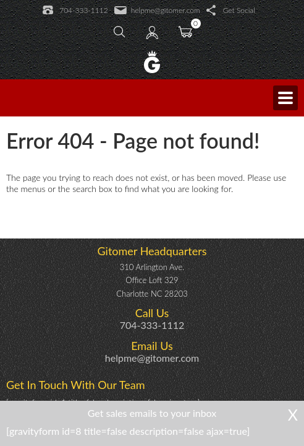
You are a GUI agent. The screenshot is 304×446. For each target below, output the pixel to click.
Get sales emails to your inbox (152, 413)
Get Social (230, 10)
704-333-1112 (75, 10)
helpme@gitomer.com (157, 10)
